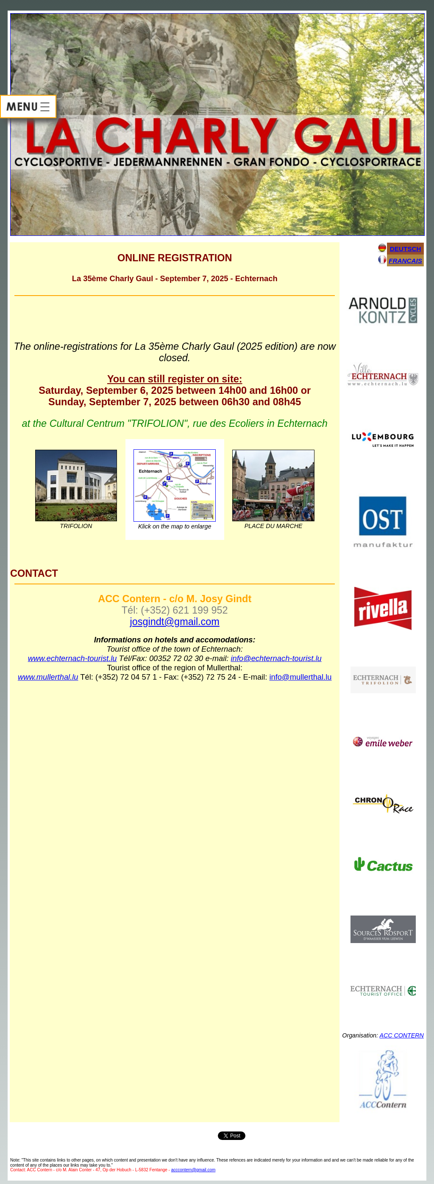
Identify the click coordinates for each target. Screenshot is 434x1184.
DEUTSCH (405, 248)
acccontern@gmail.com (193, 1169)
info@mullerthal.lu (301, 676)
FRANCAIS (405, 260)
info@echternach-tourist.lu (276, 658)
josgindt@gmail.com (175, 621)
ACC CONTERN (401, 1035)
